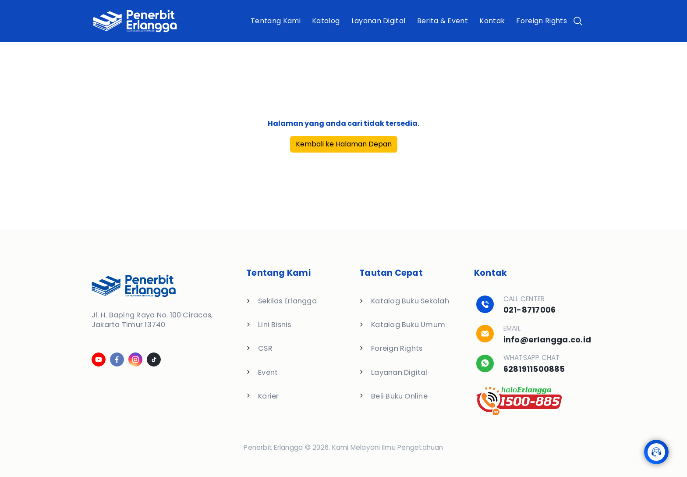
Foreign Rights (541, 21)
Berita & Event (442, 21)
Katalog (326, 21)
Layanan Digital (378, 21)
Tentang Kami (276, 21)
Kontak (492, 21)
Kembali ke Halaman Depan (344, 144)
